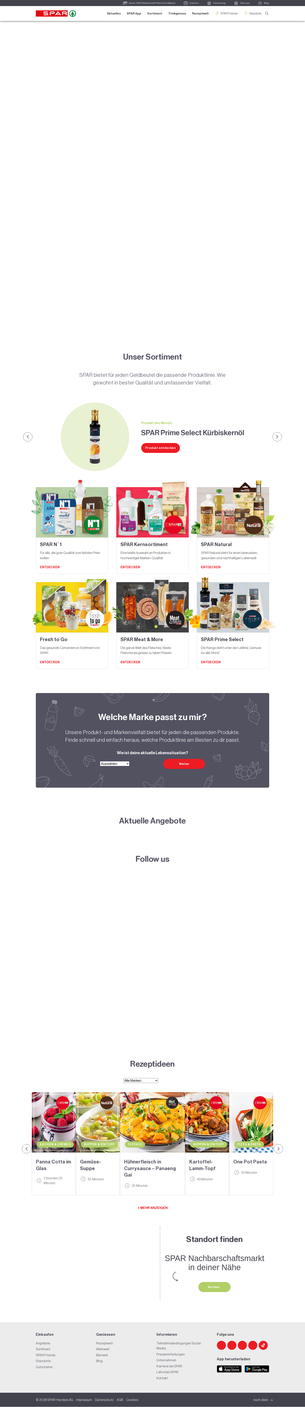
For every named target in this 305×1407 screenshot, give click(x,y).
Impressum (84, 1400)
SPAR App (133, 13)
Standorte (252, 13)
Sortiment (154, 13)
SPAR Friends (225, 13)
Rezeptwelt (200, 13)
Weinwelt (102, 1349)
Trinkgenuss (177, 13)
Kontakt (162, 1378)
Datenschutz (104, 1400)
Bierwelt (102, 1355)
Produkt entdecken (160, 448)
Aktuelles (113, 13)
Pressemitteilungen (171, 1354)
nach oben (263, 1400)
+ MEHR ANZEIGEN (153, 1208)
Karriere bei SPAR (169, 1366)
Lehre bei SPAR (168, 1372)
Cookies (132, 1400)
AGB (120, 1400)
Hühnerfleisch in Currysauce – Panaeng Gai (150, 1168)
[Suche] (266, 13)
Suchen (214, 1287)
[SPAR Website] (152, 960)
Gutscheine (44, 1367)
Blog (99, 1361)
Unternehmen (166, 1360)
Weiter (184, 764)
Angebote (43, 1343)
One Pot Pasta (250, 1162)
